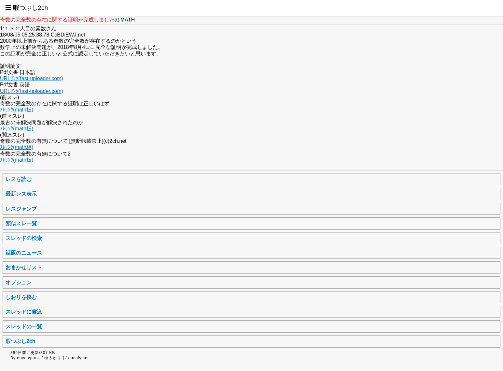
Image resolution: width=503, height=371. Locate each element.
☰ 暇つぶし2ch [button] (26, 7)
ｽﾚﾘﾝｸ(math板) (16, 109)
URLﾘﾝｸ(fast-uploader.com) (31, 78)
